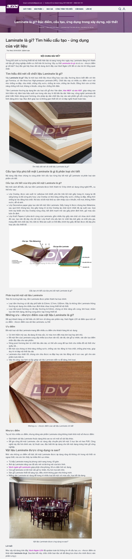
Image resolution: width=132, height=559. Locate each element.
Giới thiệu (27, 9)
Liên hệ (89, 9)
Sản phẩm (39, 9)
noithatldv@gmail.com (34, 3)
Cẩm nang (79, 9)
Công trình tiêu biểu (64, 9)
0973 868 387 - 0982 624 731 (73, 3)
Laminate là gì (68, 63)
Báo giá (50, 9)
